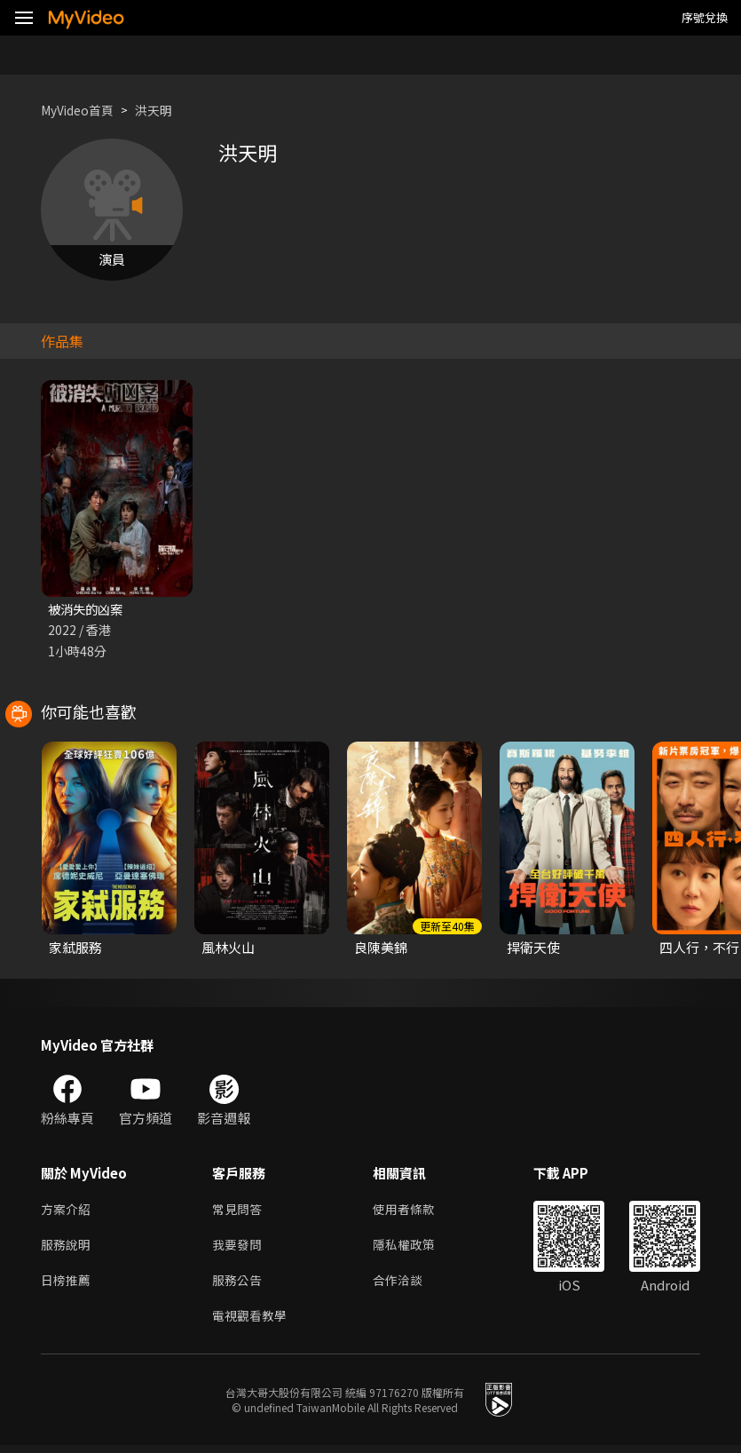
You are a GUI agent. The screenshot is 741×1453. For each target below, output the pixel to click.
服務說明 (67, 1248)
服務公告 (238, 1285)
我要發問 (238, 1248)
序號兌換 (705, 17)
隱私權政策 (411, 1248)
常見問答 (238, 1211)
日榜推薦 (67, 1285)
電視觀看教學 (252, 1323)
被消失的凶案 (88, 609)
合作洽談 (404, 1285)
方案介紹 (67, 1211)
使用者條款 (411, 1211)
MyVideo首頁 (81, 109)
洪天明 (163, 109)
